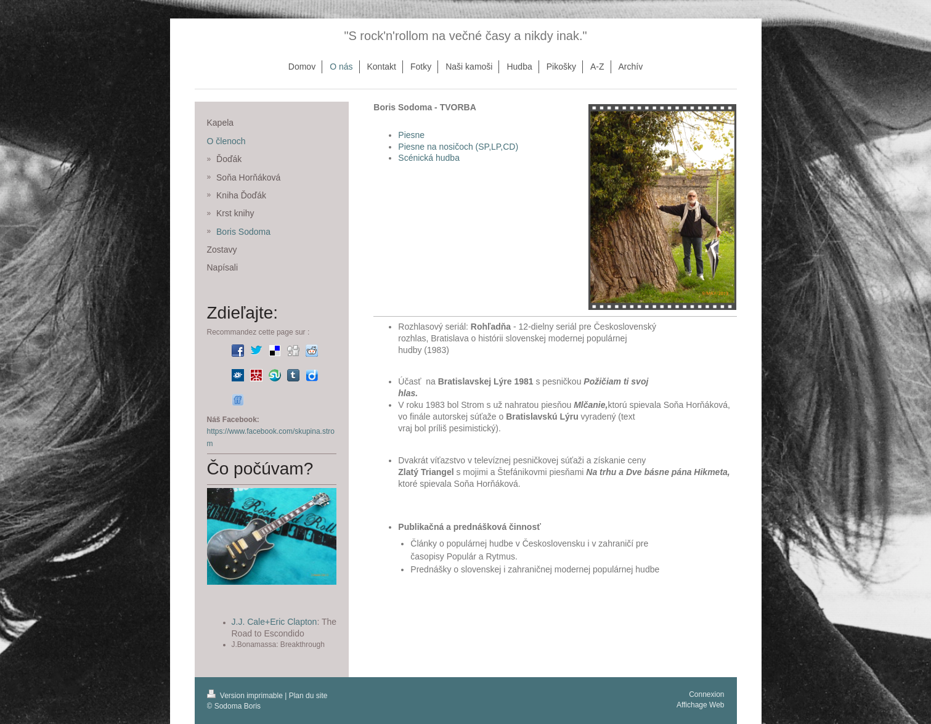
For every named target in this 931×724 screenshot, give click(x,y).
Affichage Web (701, 705)
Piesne (411, 135)
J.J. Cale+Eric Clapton (274, 622)
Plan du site (308, 695)
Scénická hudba (429, 158)
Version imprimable (246, 695)
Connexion (706, 694)
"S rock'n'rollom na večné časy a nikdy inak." (465, 36)
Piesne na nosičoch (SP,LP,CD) (458, 147)
